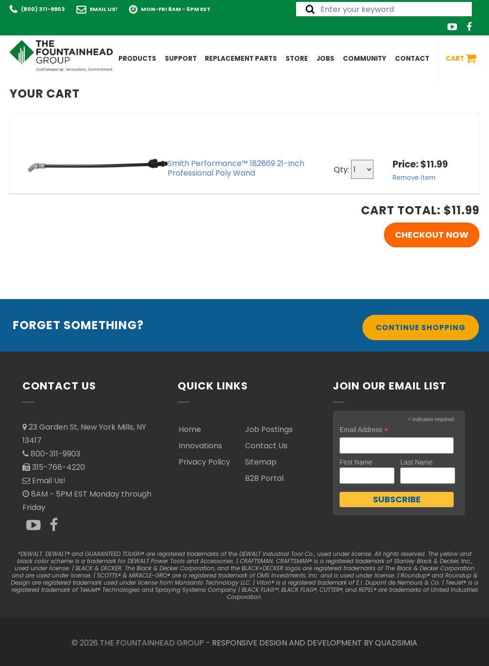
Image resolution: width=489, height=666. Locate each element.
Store (297, 58)
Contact (412, 58)
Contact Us (266, 445)
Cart (461, 59)
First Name (356, 462)
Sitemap (260, 461)
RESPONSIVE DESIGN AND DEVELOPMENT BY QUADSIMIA (314, 642)
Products (137, 58)
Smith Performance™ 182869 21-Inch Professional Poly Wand (236, 168)
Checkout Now (431, 235)
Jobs (325, 58)
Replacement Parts (241, 58)
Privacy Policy (204, 461)
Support (181, 58)
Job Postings (269, 429)
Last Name (416, 462)
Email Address (364, 429)
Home (190, 429)
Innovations (200, 445)
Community (364, 58)
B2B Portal (264, 478)
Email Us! (103, 9)
